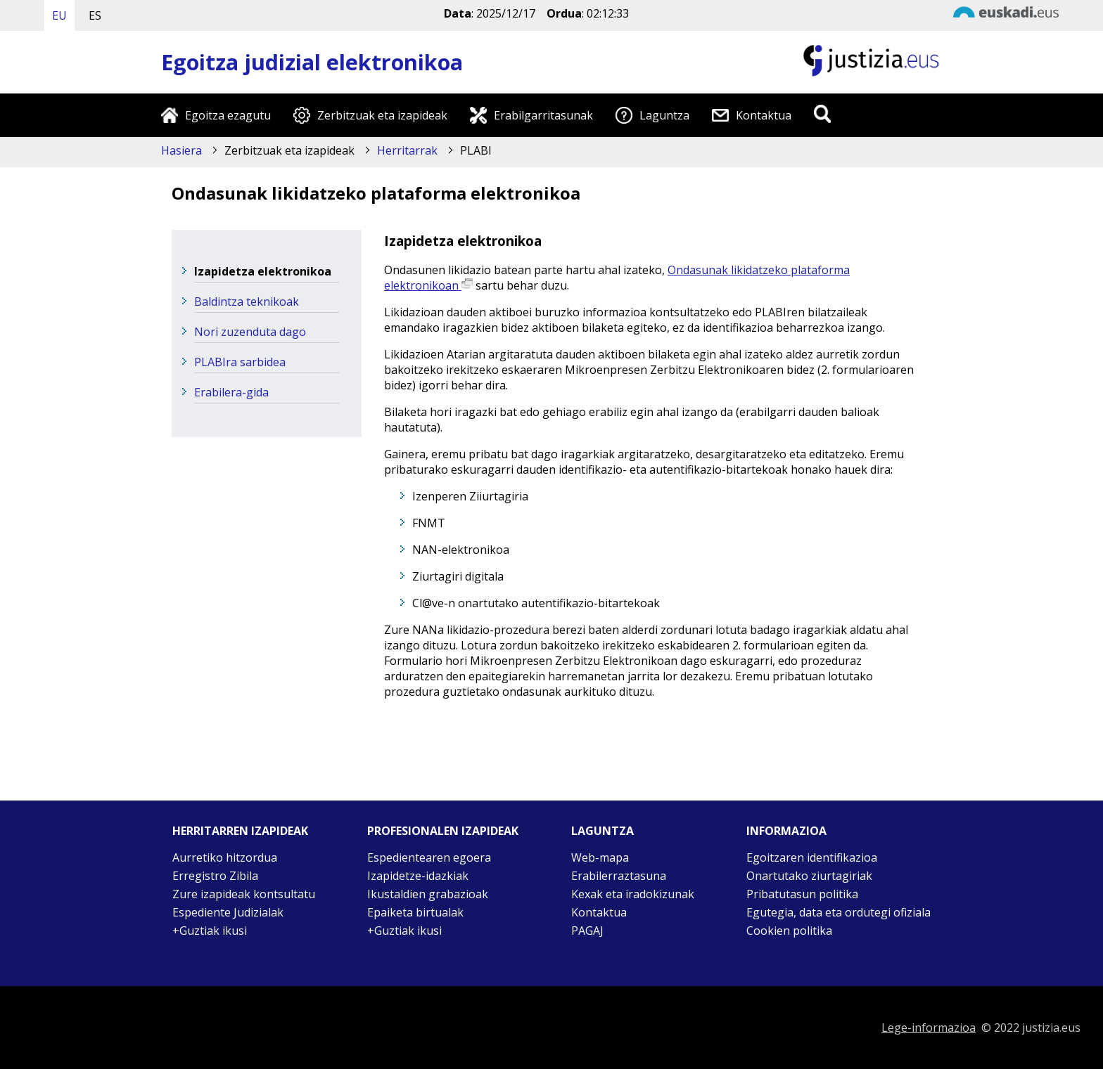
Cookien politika (789, 930)
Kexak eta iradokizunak (632, 894)
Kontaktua (763, 115)
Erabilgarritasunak (543, 115)
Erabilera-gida (231, 392)
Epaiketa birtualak (415, 912)
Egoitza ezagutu (228, 115)
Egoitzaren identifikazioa (811, 857)
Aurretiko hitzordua (224, 857)
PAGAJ (587, 930)
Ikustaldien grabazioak (427, 894)
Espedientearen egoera (429, 857)
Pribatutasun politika (802, 894)
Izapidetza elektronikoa (262, 271)
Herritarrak (407, 150)
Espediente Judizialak (227, 912)
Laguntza (664, 115)
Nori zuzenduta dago (250, 331)
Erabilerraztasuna (618, 875)
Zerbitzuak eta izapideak (382, 115)
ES (95, 15)
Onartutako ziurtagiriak (809, 875)
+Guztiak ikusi (209, 930)
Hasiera (181, 150)
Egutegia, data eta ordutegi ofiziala (838, 912)
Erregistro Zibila (215, 875)
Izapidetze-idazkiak (417, 875)
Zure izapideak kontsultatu (243, 894)
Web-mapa (600, 857)
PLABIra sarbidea (240, 362)
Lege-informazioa (928, 1027)
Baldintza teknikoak (246, 301)
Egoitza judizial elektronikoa (312, 62)
